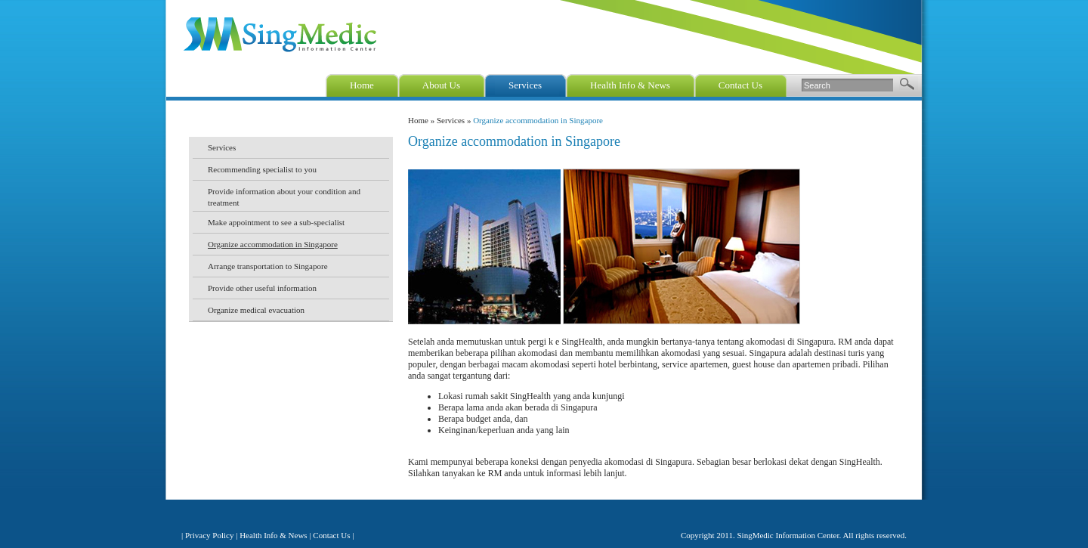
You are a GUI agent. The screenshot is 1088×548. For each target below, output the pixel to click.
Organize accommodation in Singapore (273, 244)
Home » (422, 120)
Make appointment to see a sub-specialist (276, 222)
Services (525, 85)
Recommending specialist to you (262, 169)
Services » (455, 120)
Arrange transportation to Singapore (268, 266)
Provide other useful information (262, 288)
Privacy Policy (209, 535)
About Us (441, 85)
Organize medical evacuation (256, 309)
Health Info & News (630, 85)
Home (362, 85)
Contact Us (740, 85)
